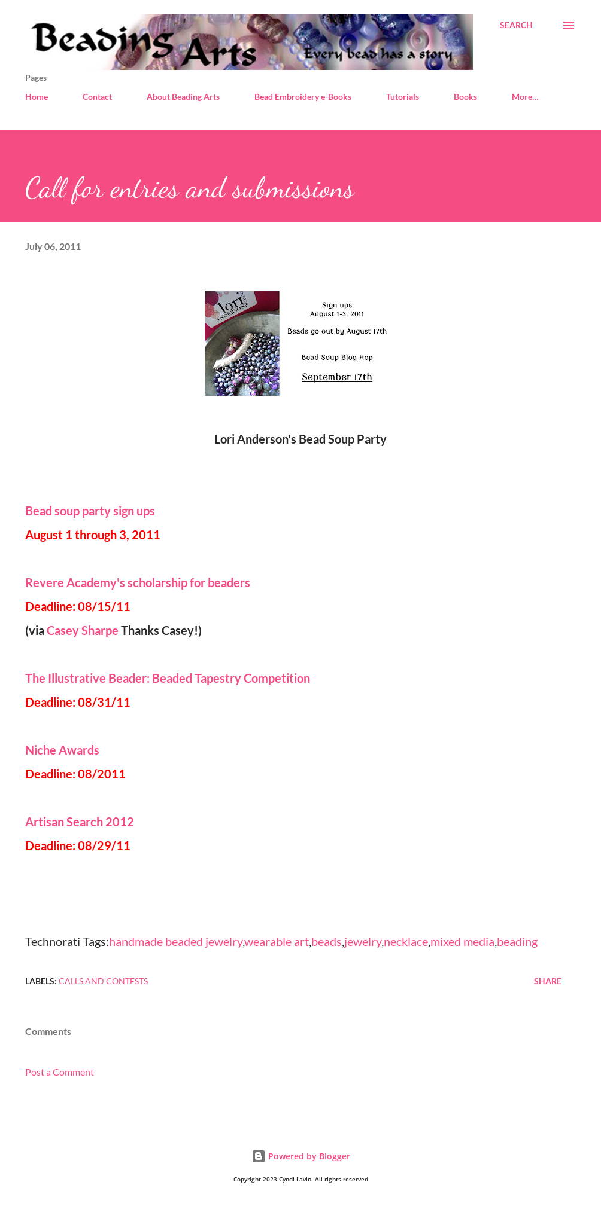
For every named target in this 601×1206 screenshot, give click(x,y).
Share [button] (547, 981)
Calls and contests (103, 981)
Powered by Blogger (300, 1156)
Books (465, 96)
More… (525, 96)
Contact (97, 96)
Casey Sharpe (84, 630)
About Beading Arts (183, 96)
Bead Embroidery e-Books (302, 96)
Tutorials (402, 96)
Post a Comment (59, 1071)
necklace (406, 941)
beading (517, 941)
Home (36, 96)
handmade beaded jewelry (175, 941)
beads (326, 941)
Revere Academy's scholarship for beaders (140, 582)
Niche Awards (62, 750)
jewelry (362, 941)
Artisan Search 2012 (79, 821)
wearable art (276, 941)
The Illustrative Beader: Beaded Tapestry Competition (167, 678)
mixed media (462, 941)
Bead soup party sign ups (90, 510)
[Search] (516, 25)
